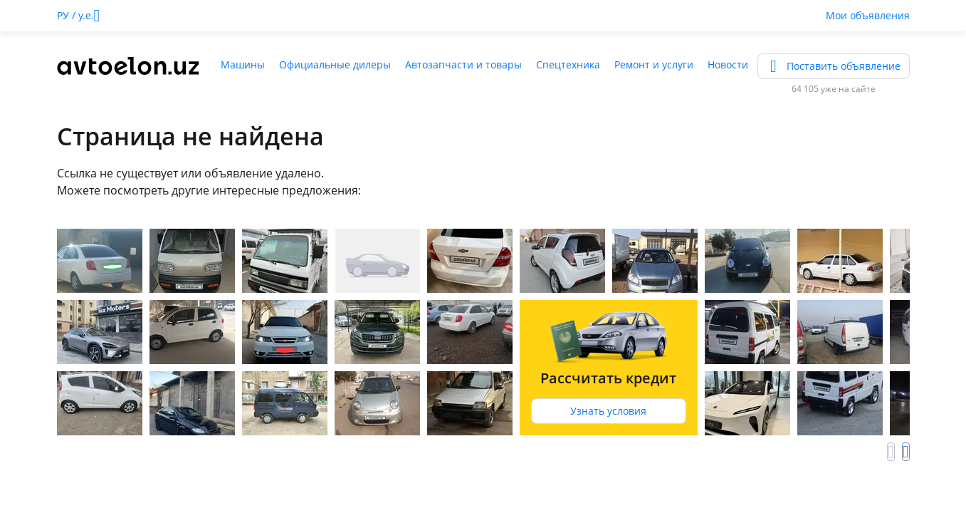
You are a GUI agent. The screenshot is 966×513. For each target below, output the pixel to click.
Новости (728, 64)
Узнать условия (608, 411)
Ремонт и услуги (653, 64)
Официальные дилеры (335, 64)
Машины (243, 64)
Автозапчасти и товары (463, 64)
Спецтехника (568, 64)
